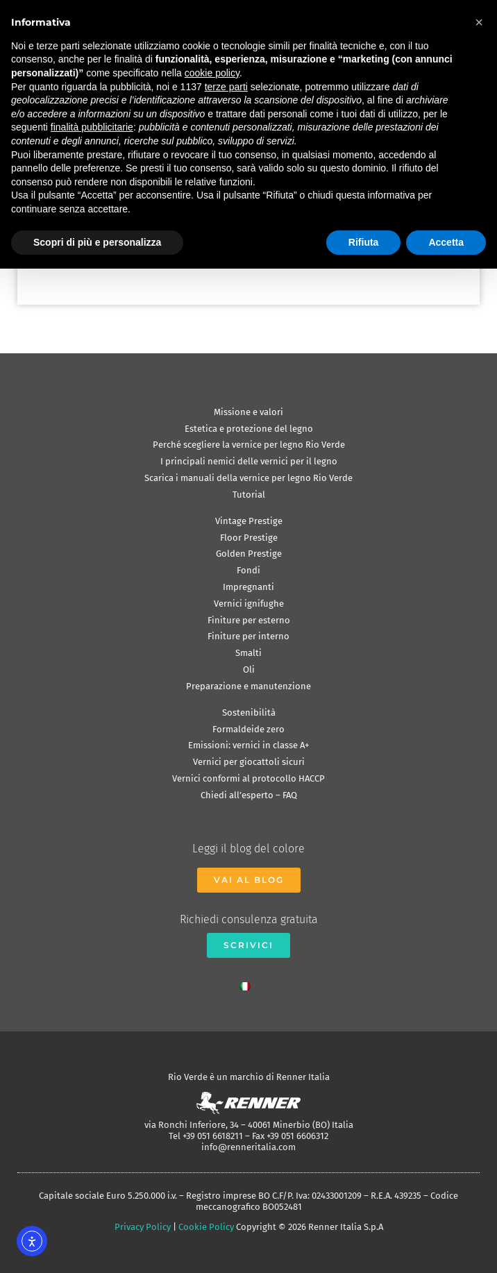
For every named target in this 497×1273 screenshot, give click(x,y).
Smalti (248, 653)
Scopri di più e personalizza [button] (97, 242)
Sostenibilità (249, 712)
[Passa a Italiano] (248, 982)
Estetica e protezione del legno (249, 428)
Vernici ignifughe (249, 603)
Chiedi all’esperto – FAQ (249, 795)
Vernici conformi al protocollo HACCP (248, 778)
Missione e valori (248, 412)
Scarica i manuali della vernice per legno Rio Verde (248, 478)
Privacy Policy (143, 1227)
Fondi (248, 570)
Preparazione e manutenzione (248, 686)
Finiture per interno (248, 636)
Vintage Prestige (249, 521)
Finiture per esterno (249, 620)
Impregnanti (248, 587)
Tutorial (249, 494)
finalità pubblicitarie (92, 127)
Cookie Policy (206, 1227)
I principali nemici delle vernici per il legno (248, 461)
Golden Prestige (249, 553)
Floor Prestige (249, 537)
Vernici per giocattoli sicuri (249, 762)
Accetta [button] (446, 242)
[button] (479, 22)
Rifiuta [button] (363, 242)
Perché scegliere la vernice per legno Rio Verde (249, 444)
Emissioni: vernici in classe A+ (248, 745)
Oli (249, 669)
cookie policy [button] (212, 72)
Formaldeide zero (248, 729)
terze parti (226, 86)
